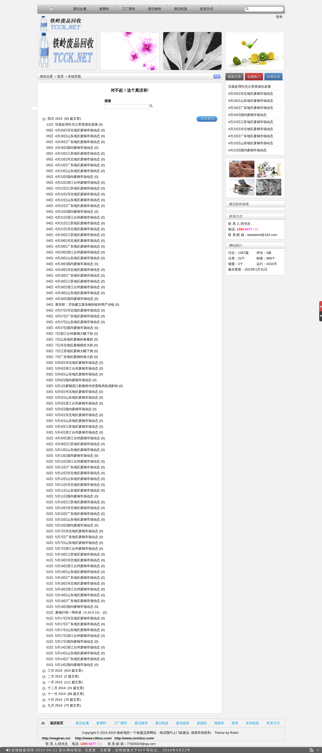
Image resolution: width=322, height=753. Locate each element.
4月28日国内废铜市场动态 (74, 299)
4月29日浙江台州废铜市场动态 (77, 252)
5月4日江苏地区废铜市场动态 (76, 426)
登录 (279, 17)
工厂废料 (128, 9)
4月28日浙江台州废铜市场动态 (77, 287)
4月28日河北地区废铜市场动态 (77, 270)
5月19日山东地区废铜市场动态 (77, 572)
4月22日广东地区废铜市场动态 (77, 206)
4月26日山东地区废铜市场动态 (77, 136)
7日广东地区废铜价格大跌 (74, 357)
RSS (216, 76)
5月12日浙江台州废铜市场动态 (77, 461)
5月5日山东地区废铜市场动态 (76, 397)
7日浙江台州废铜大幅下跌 (74, 333)
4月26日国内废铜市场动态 (74, 148)
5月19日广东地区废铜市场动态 (77, 577)
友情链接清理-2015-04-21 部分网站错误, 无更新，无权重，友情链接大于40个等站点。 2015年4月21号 (100, 750)
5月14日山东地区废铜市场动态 (77, 653)
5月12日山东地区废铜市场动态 (77, 479)
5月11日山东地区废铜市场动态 (77, 490)
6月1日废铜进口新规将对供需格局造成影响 (86, 386)
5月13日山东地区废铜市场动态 (77, 450)
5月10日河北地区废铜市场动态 (77, 508)
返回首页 (56, 723)
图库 (235, 723)
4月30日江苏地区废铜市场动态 (77, 444)
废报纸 (202, 723)
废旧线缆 (182, 723)
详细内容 (90, 72)
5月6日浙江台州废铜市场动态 (76, 368)
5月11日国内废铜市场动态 (74, 496)
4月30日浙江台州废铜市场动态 (77, 438)
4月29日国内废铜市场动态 (74, 264)
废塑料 (104, 9)
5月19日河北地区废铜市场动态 (77, 560)
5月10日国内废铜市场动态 (74, 525)
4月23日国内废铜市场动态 (74, 177)
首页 (60, 76)
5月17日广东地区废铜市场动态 (77, 624)
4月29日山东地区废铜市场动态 (77, 258)
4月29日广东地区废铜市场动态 (77, 246)
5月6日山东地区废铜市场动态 (76, 374)
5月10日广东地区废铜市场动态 (77, 514)
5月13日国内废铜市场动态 (74, 455)
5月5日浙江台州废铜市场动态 (76, 403)
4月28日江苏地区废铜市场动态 (77, 281)
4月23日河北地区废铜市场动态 (77, 159)
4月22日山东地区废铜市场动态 (77, 200)
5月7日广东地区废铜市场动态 (76, 537)
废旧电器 (180, 9)
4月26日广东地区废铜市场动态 (77, 142)
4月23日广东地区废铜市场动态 (77, 165)
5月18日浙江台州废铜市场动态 (77, 589)
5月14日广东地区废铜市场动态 (77, 659)
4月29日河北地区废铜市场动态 (77, 240)
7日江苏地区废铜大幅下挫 (74, 351)
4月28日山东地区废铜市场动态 (77, 293)
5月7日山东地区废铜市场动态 (76, 543)
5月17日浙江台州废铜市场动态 (77, 636)
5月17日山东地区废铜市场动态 (77, 630)
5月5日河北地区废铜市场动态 (76, 392)
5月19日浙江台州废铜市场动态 (77, 566)
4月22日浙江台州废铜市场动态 (77, 182)
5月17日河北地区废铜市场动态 (77, 618)
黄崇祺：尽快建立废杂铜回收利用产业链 (84, 304)
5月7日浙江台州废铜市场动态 (76, 548)
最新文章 (234, 77)
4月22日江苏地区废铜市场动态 (77, 188)
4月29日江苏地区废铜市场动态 (77, 235)
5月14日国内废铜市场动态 (74, 665)
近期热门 (254, 77)
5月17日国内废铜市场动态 (74, 641)
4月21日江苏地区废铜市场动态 (77, 223)
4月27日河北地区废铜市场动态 (77, 310)
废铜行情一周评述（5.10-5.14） (78, 612)
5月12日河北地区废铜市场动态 (77, 473)
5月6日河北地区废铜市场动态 (76, 363)
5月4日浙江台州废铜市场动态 (76, 432)
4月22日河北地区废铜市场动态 (77, 194)
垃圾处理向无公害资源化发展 (76, 124)
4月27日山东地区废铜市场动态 (77, 322)
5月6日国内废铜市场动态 (73, 380)
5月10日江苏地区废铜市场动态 (77, 502)
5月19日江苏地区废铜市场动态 (77, 554)
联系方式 (206, 9)
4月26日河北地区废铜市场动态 (77, 130)
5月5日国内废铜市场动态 (73, 409)
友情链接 (252, 723)
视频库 (219, 723)
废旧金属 (79, 9)
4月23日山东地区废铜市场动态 (77, 171)
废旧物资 (154, 9)
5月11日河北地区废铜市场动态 (77, 485)
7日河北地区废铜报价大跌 (74, 345)
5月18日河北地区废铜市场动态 (77, 583)
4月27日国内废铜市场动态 (74, 328)
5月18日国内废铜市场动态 (74, 607)
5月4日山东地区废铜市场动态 (76, 421)
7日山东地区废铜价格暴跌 (74, 339)
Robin (234, 733)
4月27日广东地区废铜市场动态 (77, 316)
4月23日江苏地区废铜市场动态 (77, 153)
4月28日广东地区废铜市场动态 (77, 275)
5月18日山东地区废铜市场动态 (77, 595)
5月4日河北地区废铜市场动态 (76, 415)
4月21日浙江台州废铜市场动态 (77, 217)
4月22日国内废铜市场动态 (74, 211)
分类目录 (273, 77)
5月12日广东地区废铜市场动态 (77, 467)
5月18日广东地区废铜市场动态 (77, 601)
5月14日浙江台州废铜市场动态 (77, 647)
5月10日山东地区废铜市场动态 (77, 519)
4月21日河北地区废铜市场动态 (77, 229)
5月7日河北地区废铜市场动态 (76, 531)
